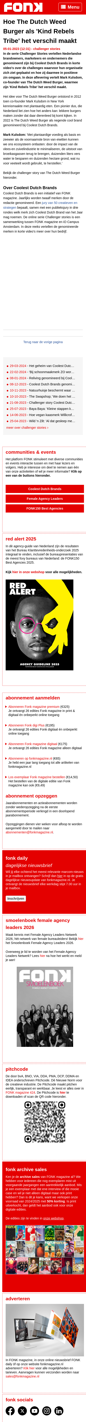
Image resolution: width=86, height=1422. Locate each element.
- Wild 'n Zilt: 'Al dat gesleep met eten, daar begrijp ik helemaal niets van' (42, 421)
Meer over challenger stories (26, 427)
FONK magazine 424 (20, 1092)
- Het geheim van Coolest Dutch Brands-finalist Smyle (42, 366)
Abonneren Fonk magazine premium (33, 707)
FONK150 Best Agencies (44, 508)
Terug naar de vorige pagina (43, 342)
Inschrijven (15, 898)
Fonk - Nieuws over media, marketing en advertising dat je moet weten (25, 7)
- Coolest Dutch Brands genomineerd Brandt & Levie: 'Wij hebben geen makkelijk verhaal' (42, 384)
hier (60, 876)
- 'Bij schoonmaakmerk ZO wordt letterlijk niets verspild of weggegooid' (42, 372)
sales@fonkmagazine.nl (22, 1376)
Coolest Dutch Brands (44, 489)
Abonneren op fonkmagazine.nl (30, 758)
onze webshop (53, 1218)
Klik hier (29, 1368)
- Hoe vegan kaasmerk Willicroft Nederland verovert (42, 415)
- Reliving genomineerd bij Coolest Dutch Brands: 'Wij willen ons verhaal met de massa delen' (42, 378)
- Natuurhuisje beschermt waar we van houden (42, 390)
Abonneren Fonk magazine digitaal (32, 744)
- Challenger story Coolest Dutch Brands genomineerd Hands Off (42, 402)
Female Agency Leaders (45, 498)
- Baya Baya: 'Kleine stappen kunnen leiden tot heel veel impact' (42, 409)
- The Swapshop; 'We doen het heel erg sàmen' (42, 396)
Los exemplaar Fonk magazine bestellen (36, 777)
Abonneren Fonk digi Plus (26, 725)
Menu (73, 7)
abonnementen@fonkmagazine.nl (29, 832)
